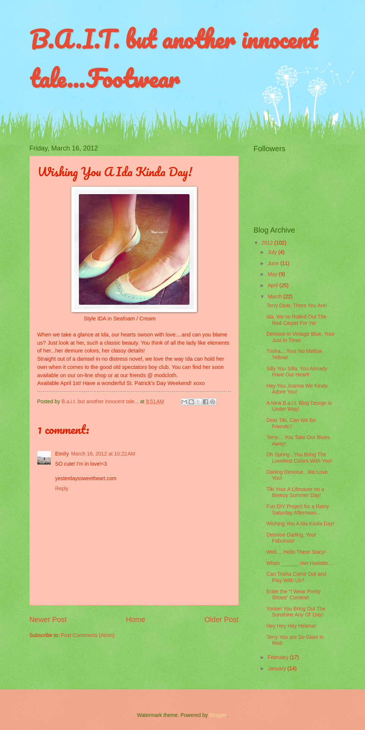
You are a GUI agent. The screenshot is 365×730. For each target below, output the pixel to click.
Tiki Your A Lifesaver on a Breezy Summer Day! (295, 492)
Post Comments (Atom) (87, 635)
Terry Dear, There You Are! (296, 305)
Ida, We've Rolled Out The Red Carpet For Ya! (296, 320)
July (272, 252)
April (273, 285)
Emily (62, 454)
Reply (61, 488)
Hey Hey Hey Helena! (291, 626)
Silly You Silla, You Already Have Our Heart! (296, 372)
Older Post (221, 620)
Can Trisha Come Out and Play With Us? (296, 577)
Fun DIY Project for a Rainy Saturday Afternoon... (297, 510)
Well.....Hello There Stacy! (296, 552)
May (273, 274)
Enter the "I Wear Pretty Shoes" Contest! (293, 595)
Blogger (218, 715)
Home (135, 620)
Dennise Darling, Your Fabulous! (291, 538)
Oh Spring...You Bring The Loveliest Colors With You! (299, 458)
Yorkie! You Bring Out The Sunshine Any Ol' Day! (295, 612)
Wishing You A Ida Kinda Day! (300, 523)
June (273, 263)
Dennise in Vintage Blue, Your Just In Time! (300, 337)
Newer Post (48, 620)
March (275, 296)
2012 (268, 243)
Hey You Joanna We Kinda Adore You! (297, 389)
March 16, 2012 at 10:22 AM (103, 454)
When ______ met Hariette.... (300, 563)
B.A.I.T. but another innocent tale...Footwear (173, 58)
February (278, 657)
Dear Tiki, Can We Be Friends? (291, 423)
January (277, 668)
